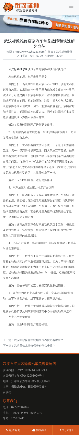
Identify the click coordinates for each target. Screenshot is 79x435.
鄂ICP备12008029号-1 (30, 375)
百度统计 (8, 392)
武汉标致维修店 (18, 69)
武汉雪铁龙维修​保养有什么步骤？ (34, 345)
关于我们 (66, 430)
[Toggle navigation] (71, 7)
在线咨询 (39, 430)
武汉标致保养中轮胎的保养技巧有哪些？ (38, 340)
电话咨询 (13, 430)
